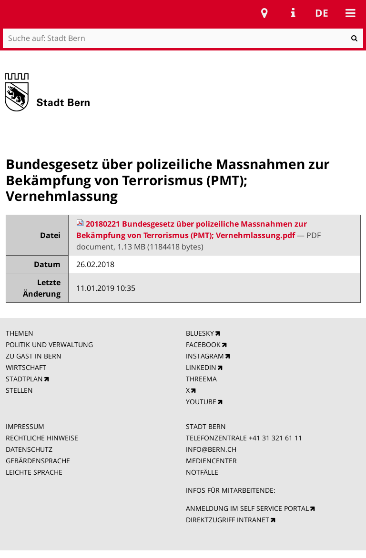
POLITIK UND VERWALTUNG (49, 344)
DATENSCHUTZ (29, 449)
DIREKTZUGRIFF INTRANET (227, 519)
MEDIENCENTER (211, 460)
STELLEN (19, 390)
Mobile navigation (350, 13)
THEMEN (19, 333)
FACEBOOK (203, 344)
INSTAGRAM (205, 355)
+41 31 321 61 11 (275, 437)
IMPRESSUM (25, 426)
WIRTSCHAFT (26, 367)
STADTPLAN (24, 378)
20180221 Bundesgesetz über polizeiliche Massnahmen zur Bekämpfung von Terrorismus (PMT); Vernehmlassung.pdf (191, 229)
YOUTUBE (201, 401)
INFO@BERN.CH (211, 449)
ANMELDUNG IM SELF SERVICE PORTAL (247, 508)
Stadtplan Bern (264, 13)
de (321, 13)
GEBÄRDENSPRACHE (38, 460)
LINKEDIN (201, 367)
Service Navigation (293, 13)
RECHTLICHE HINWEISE (42, 437)
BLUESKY (200, 333)
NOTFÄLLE (202, 472)
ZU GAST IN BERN (33, 355)
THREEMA (201, 378)
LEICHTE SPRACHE (34, 472)
